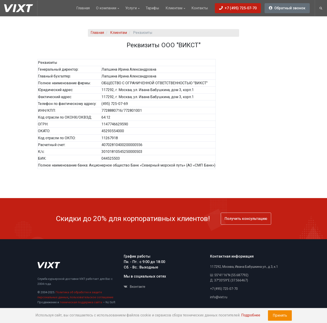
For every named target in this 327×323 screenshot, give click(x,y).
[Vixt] (20, 8)
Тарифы (152, 8)
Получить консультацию (246, 218)
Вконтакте (134, 286)
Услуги (132, 8)
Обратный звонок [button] (287, 8)
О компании (107, 8)
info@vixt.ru (218, 297)
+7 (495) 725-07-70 (224, 289)
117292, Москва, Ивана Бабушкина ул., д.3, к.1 (244, 266)
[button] (321, 8)
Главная (83, 8)
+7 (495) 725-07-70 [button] (238, 8)
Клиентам (175, 8)
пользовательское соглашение (91, 297)
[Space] (48, 265)
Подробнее (250, 315)
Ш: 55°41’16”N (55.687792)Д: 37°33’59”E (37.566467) (229, 277)
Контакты (199, 8)
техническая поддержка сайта (81, 302)
